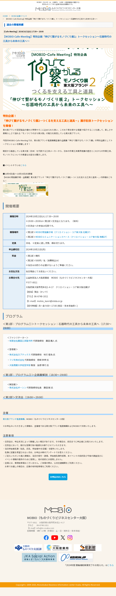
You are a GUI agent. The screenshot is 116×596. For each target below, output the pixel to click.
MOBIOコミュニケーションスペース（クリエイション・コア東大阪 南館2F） (71, 236)
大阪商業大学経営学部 (20, 365)
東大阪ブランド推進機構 (13, 419)
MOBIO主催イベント (19, 16)
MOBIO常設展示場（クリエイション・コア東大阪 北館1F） (63, 232)
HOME (5, 16)
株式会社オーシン (17, 387)
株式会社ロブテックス (20, 354)
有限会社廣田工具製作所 (21, 340)
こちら (23, 165)
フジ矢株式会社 (16, 359)
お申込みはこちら (58, 476)
